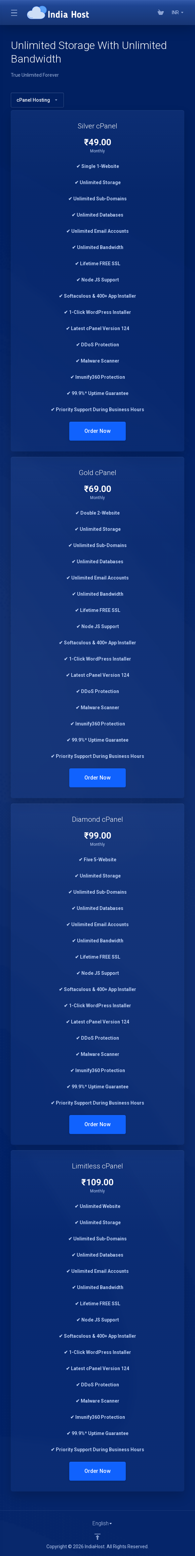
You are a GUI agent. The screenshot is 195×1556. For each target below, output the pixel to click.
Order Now (97, 431)
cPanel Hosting (37, 100)
